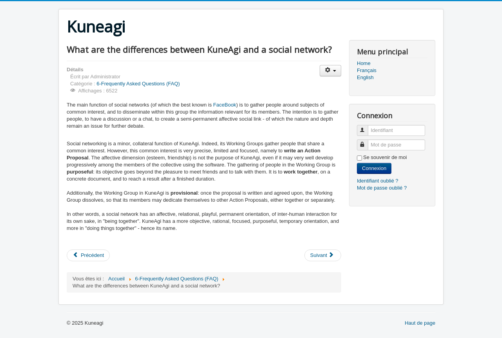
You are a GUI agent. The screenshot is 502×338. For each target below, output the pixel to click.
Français (366, 70)
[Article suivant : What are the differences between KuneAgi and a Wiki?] (322, 255)
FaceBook (224, 105)
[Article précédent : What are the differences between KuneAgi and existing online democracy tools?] (88, 255)
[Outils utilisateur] (330, 70)
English (365, 77)
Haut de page (420, 323)
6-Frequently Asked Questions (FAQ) (138, 84)
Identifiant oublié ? (377, 181)
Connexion (374, 168)
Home (364, 63)
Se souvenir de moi (385, 157)
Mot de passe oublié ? (382, 188)
